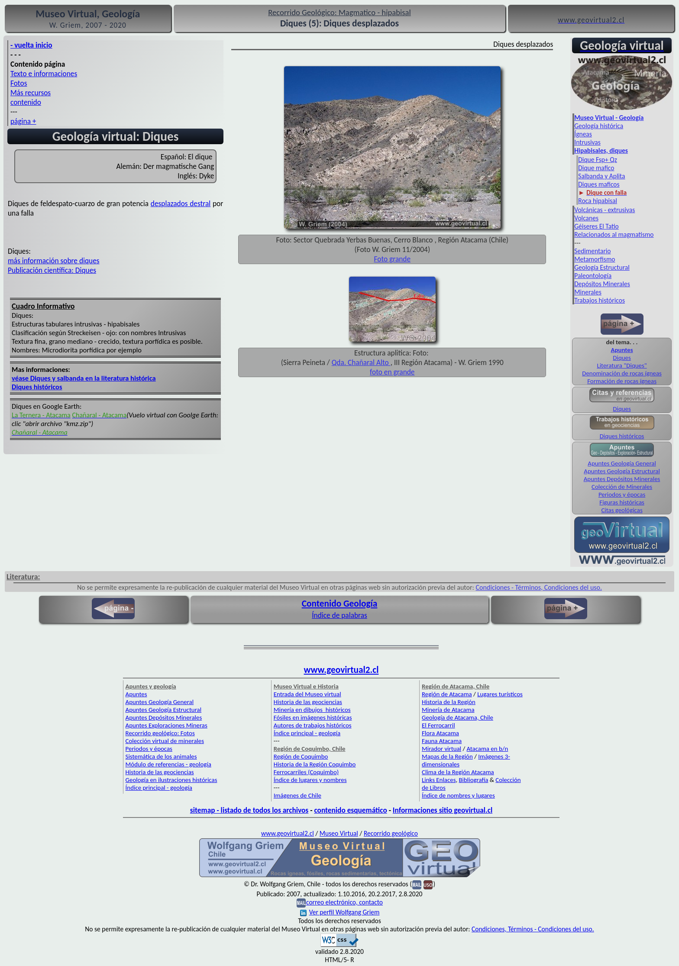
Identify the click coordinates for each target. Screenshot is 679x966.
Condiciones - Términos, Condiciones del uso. (538, 587)
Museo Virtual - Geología (608, 117)
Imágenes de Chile (297, 795)
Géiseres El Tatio (596, 226)
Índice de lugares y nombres (310, 780)
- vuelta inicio (31, 45)
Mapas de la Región (447, 756)
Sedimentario (592, 251)
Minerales (587, 292)
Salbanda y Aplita (601, 176)
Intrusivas (587, 142)
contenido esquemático (350, 810)
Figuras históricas (621, 502)
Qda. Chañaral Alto (361, 362)
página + (23, 121)
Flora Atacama (440, 733)
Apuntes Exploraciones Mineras (166, 725)
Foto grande (392, 259)
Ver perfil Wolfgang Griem (340, 912)
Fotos (18, 83)
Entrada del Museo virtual (307, 694)
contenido (25, 102)
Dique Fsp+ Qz (597, 159)
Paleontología (592, 275)
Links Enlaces (439, 780)
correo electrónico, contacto (344, 902)
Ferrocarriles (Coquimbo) (306, 772)
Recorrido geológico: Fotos (160, 733)
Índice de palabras (339, 615)
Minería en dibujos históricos (312, 710)
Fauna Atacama (442, 741)
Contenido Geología (340, 603)
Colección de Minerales (622, 487)
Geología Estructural (601, 267)
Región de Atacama (447, 694)
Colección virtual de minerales (165, 741)
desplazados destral (181, 203)
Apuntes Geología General (622, 463)
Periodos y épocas (621, 494)
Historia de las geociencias (160, 772)
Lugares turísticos (500, 694)
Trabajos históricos (599, 300)
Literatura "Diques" (622, 365)
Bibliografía (473, 780)
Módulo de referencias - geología (168, 764)
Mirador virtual (441, 749)
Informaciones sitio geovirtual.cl (442, 810)
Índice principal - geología (159, 788)
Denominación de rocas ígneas (622, 373)
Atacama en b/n (487, 749)
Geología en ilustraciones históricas (171, 780)
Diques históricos (37, 386)
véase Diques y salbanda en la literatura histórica (84, 378)
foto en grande (392, 372)
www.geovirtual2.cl (341, 669)
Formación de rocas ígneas (621, 381)
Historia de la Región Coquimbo (315, 764)
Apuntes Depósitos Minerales (622, 479)
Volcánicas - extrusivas (604, 210)
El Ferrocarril (438, 725)
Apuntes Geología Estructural (622, 471)
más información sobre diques (54, 260)
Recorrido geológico (391, 833)
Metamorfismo (594, 259)
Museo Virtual (339, 833)
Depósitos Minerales (602, 284)
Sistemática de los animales (161, 756)
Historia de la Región (448, 702)
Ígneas (583, 134)
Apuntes (136, 694)
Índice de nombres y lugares (458, 795)
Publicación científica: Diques (52, 270)
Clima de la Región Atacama (458, 772)
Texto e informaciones (43, 73)
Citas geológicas (621, 510)
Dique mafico (596, 168)
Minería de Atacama (448, 710)
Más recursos (30, 92)
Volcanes (586, 218)
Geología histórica (598, 126)
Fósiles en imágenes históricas (313, 717)
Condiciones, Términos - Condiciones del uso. (533, 929)
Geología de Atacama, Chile (457, 717)
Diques (621, 358)
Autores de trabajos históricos (313, 725)
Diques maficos (598, 184)
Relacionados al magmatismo (613, 234)
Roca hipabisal (597, 201)
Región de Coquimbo (301, 756)
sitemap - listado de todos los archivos (249, 810)
